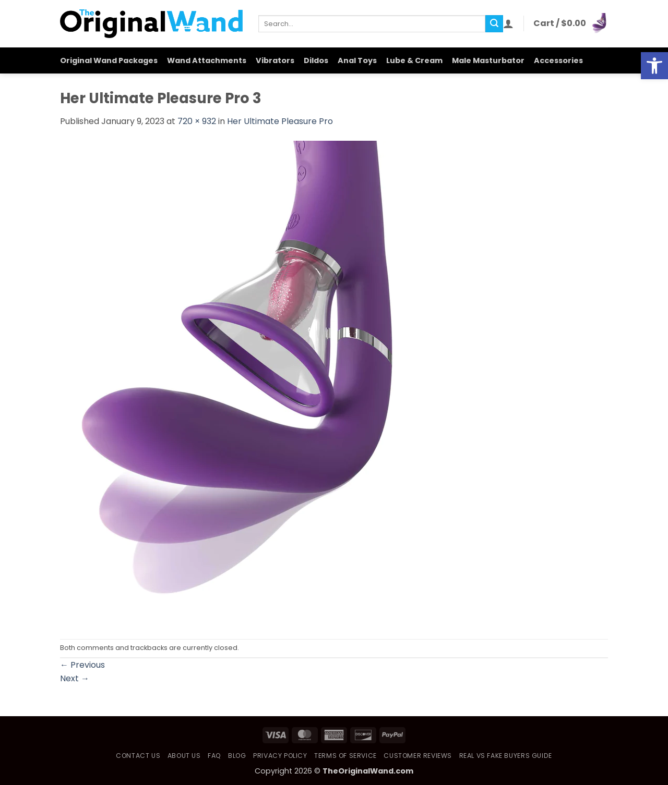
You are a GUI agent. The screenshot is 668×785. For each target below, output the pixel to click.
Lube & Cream (414, 60)
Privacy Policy (280, 755)
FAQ (214, 755)
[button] (508, 23)
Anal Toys (357, 60)
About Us (184, 755)
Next (74, 678)
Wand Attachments (206, 60)
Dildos (316, 60)
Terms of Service (345, 755)
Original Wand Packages (109, 60)
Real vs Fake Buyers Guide (505, 755)
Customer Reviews (418, 755)
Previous (82, 665)
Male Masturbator (488, 60)
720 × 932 (196, 121)
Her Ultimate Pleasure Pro (280, 121)
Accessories (558, 60)
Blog (237, 755)
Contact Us (138, 755)
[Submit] (494, 24)
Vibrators (275, 60)
